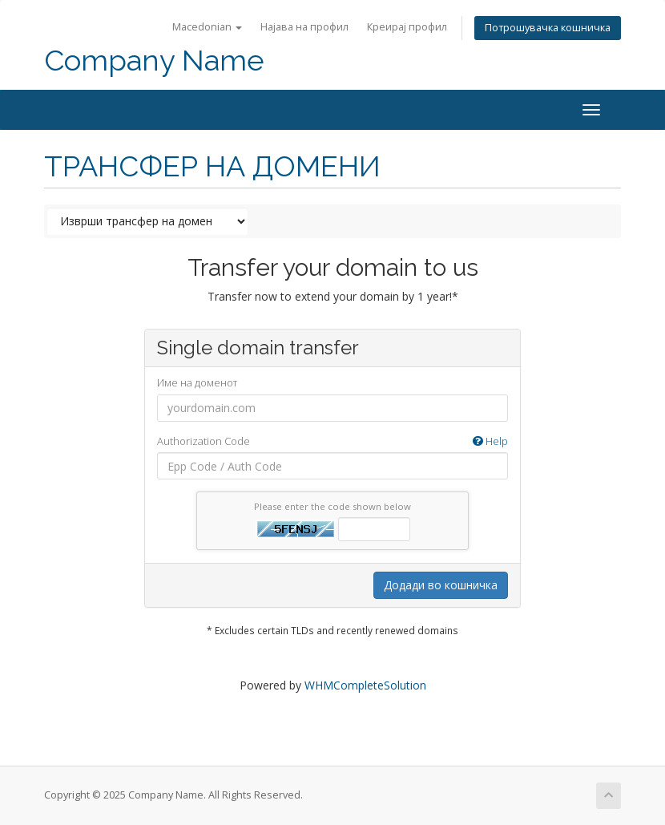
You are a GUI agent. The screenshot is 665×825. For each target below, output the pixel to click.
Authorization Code (332, 441)
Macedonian (207, 27)
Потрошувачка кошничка (548, 27)
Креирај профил (407, 27)
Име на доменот (197, 382)
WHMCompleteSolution (365, 685)
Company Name (154, 60)
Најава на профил (304, 27)
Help (490, 441)
